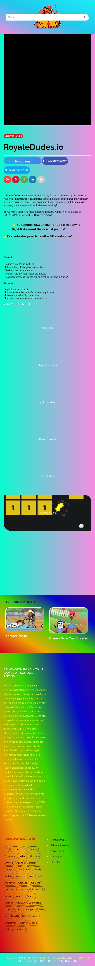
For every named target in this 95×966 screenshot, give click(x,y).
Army (8, 896)
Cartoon (23, 882)
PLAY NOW (47, 27)
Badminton (35, 902)
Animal (9, 876)
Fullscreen (22, 161)
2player (33, 849)
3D (6, 849)
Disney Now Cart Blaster (68, 638)
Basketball (37, 889)
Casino (34, 916)
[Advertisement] (30, 579)
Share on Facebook (55, 160)
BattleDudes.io (24, 198)
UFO (18, 909)
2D (23, 849)
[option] (26, 623)
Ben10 (15, 916)
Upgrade (35, 856)
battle (15, 849)
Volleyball (30, 909)
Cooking (36, 882)
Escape (33, 922)
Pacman (20, 902)
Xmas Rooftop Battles (66, 211)
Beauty (31, 896)
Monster (10, 882)
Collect (22, 856)
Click (19, 869)
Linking (9, 929)
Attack (24, 889)
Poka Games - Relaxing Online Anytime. (61, 957)
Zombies (32, 862)
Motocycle (11, 889)
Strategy (10, 856)
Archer (9, 902)
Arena (19, 862)
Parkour (20, 929)
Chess (8, 909)
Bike (24, 916)
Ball (28, 869)
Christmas (10, 922)
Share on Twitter (16, 170)
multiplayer (13, 136)
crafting (20, 876)
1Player (9, 869)
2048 (41, 909)
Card (39, 876)
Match (37, 869)
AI (6, 916)
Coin (22, 922)
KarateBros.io (16, 636)
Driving (9, 862)
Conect (19, 896)
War (30, 876)
